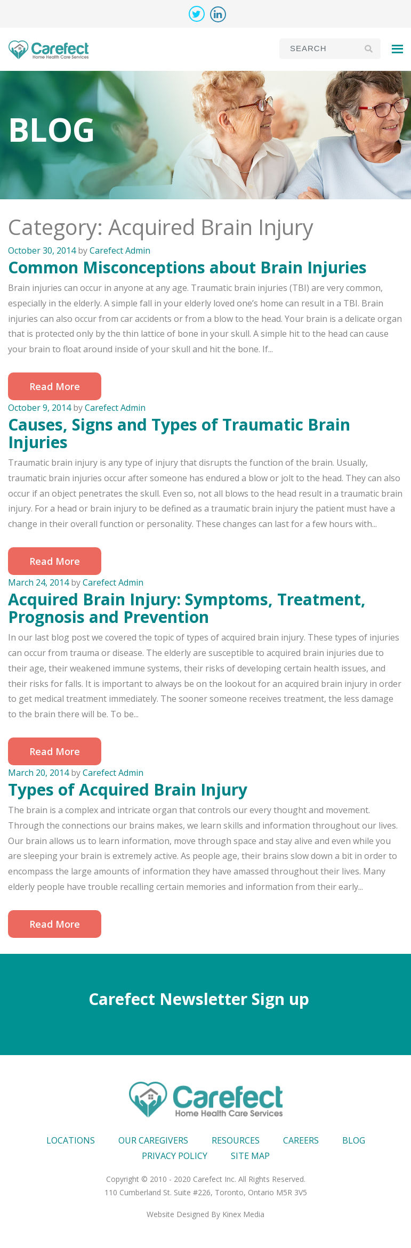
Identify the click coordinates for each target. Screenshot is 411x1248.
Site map (250, 1156)
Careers (301, 1140)
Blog (353, 1140)
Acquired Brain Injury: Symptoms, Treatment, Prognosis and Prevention (187, 608)
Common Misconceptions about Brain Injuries (187, 267)
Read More (54, 386)
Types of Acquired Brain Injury (127, 789)
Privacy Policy (174, 1156)
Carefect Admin (120, 250)
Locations (70, 1140)
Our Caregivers (153, 1140)
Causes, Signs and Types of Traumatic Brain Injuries (179, 433)
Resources (236, 1140)
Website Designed (178, 1214)
